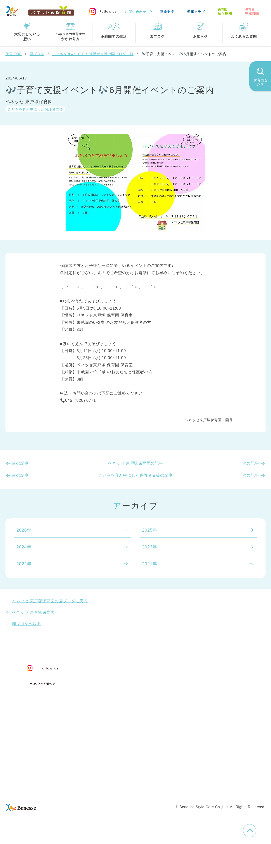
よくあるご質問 (218, 688)
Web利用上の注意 (160, 785)
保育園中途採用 (110, 792)
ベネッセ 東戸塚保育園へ (35, 612)
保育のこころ (114, 675)
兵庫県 (129, 755)
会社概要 (165, 776)
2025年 (149, 530)
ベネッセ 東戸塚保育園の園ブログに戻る (50, 601)
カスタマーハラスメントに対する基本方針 (221, 785)
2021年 (149, 563)
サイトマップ (139, 776)
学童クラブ (196, 12)
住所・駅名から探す (121, 728)
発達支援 (167, 12)
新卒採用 (225, 11)
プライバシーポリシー (116, 785)
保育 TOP (13, 54)
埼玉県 (107, 755)
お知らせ (210, 668)
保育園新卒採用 (145, 792)
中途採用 (252, 11)
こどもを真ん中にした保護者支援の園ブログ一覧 (93, 54)
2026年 (23, 530)
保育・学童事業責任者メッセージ (135, 666)
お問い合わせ (135, 12)
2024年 (23, 546)
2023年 (149, 546)
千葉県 (155, 746)
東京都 (107, 746)
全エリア (110, 737)
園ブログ (37, 54)
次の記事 (250, 463)
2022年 (23, 563)
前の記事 (20, 463)
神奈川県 (131, 746)
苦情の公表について (223, 677)
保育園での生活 (115, 707)
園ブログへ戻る (26, 624)
